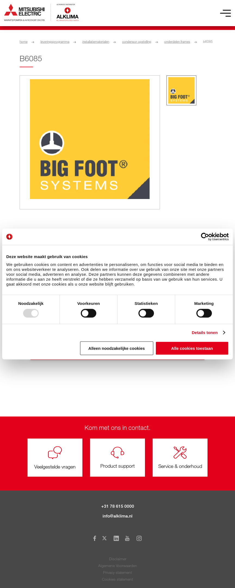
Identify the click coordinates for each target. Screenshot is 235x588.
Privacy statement (117, 572)
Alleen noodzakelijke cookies (116, 348)
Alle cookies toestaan (192, 348)
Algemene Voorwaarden (117, 565)
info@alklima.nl (117, 516)
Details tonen (205, 332)
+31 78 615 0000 (117, 506)
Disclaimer (117, 558)
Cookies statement (117, 579)
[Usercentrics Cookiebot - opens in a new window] (205, 237)
